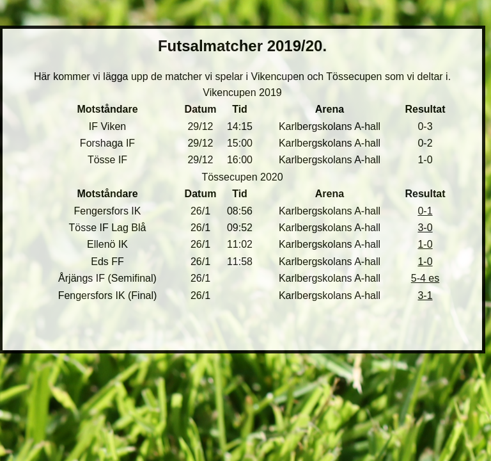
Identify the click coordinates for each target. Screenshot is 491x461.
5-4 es (425, 278)
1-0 (424, 244)
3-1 (424, 295)
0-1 (424, 211)
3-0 (424, 227)
